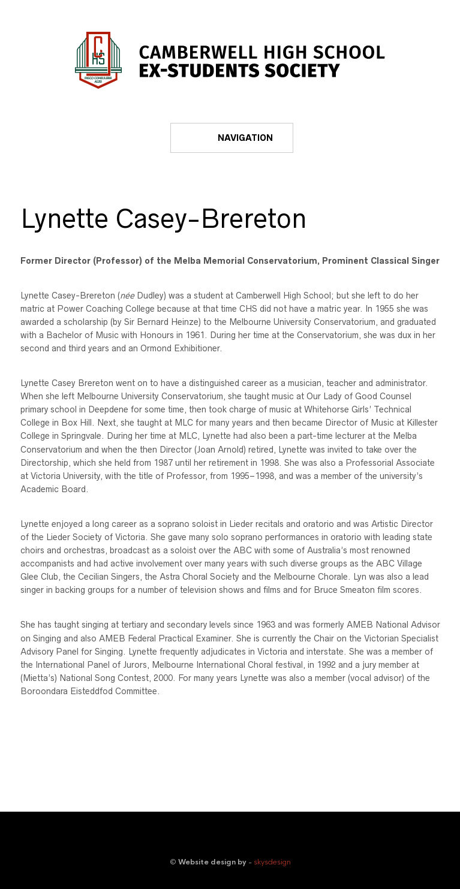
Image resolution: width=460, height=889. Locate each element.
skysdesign (272, 862)
